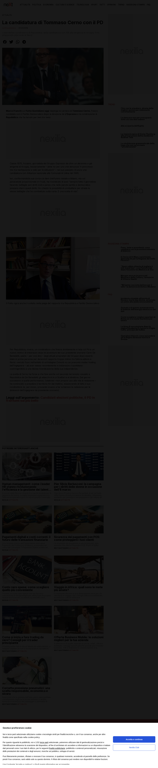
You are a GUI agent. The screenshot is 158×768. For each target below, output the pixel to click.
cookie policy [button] (34, 737)
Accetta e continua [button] (134, 739)
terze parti (44, 742)
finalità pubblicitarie (57, 748)
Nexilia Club (134, 747)
